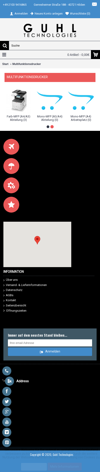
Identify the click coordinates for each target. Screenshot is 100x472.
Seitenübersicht (14, 306)
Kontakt (9, 300)
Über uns (10, 280)
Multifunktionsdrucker (26, 64)
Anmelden (50, 352)
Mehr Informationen (64, 466)
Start (5, 64)
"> (15, 381)
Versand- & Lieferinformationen (25, 285)
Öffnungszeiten (14, 311)
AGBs (8, 295)
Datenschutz (12, 290)
